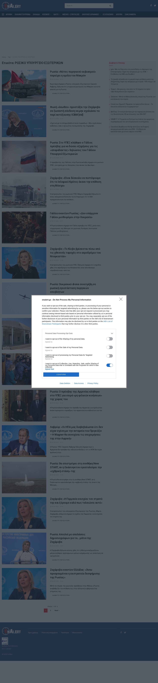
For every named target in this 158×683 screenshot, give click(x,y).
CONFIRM (61, 374)
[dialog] (79, 341)
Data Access (79, 383)
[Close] (121, 300)
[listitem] (79, 333)
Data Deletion (65, 383)
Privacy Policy (93, 383)
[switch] (109, 339)
